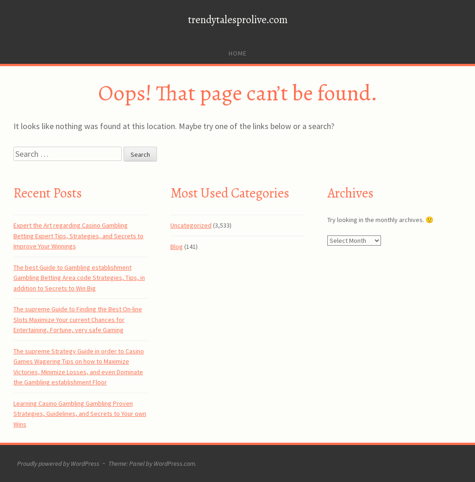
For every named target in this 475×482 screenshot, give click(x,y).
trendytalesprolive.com (238, 19)
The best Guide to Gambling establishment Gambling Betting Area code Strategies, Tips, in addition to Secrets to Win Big (79, 277)
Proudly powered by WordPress (58, 463)
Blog (176, 246)
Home (238, 53)
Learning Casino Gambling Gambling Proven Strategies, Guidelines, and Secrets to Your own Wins (79, 413)
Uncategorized (191, 225)
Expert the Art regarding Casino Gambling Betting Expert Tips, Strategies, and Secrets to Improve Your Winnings (78, 235)
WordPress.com (174, 463)
